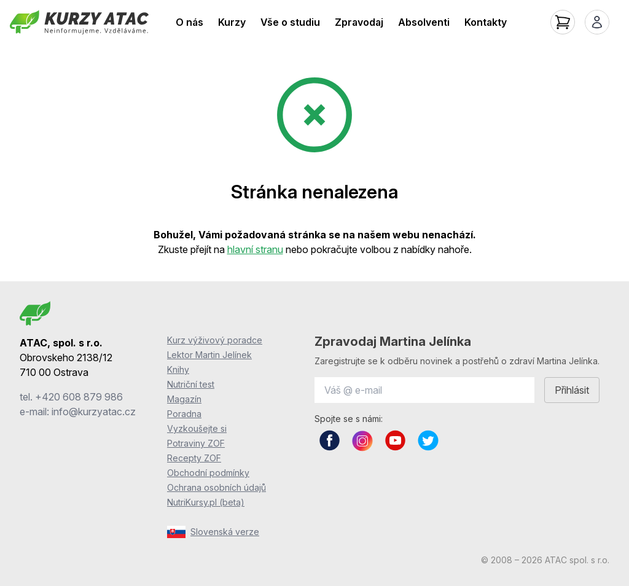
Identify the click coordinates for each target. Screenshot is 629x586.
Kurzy (232, 22)
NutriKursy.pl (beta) (205, 502)
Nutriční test (190, 384)
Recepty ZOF (194, 458)
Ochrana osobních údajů (216, 487)
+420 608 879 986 (79, 397)
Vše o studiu (290, 22)
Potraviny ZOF (196, 443)
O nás (189, 22)
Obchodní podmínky (208, 472)
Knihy (178, 369)
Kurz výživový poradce (214, 340)
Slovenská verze (213, 532)
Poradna (184, 413)
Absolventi (424, 22)
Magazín (184, 399)
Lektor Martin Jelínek (209, 355)
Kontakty (485, 22)
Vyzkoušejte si (197, 428)
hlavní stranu (255, 249)
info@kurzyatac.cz (94, 411)
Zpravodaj (359, 22)
